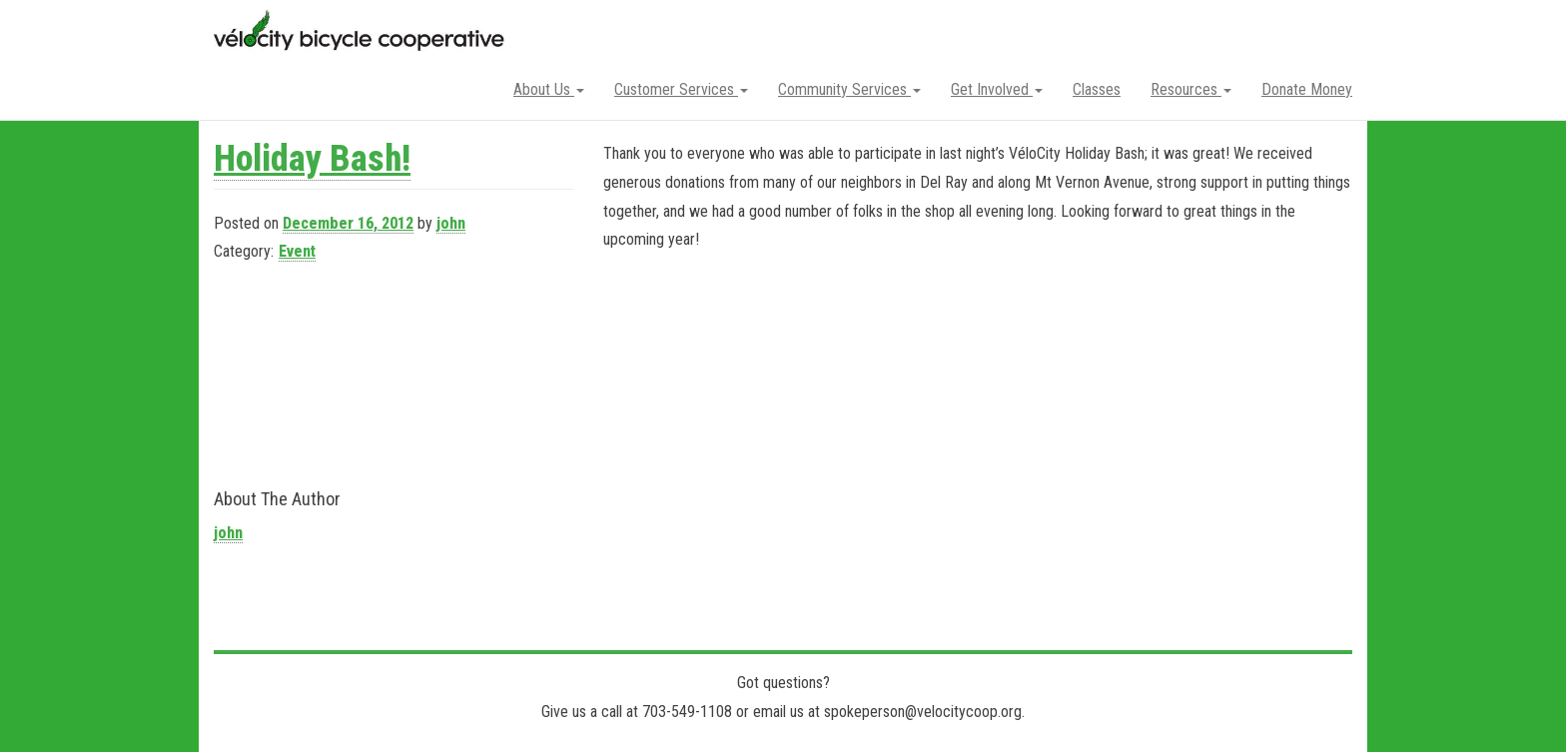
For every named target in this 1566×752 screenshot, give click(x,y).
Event (297, 251)
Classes (1097, 89)
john (450, 223)
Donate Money (1306, 89)
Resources (1191, 89)
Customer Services (681, 89)
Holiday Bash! (312, 159)
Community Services (849, 89)
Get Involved (997, 89)
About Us (548, 89)
